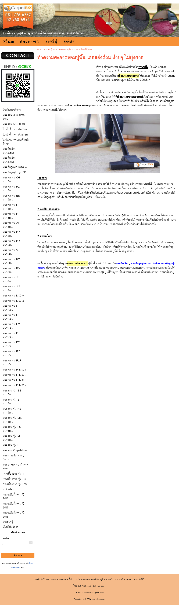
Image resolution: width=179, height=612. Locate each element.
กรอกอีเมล (5, 538)
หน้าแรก (40, 49)
